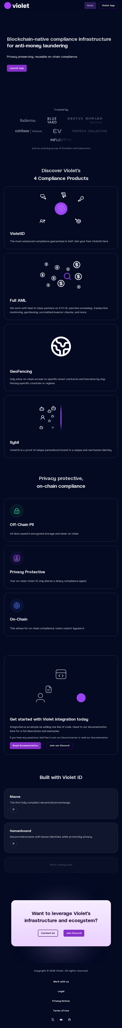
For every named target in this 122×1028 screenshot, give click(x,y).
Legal (61, 991)
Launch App (17, 68)
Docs (90, 5)
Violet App (108, 5)
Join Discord (74, 933)
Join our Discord (59, 745)
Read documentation (25, 745)
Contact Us (48, 933)
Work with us (61, 981)
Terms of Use (61, 1010)
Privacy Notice (61, 1001)
